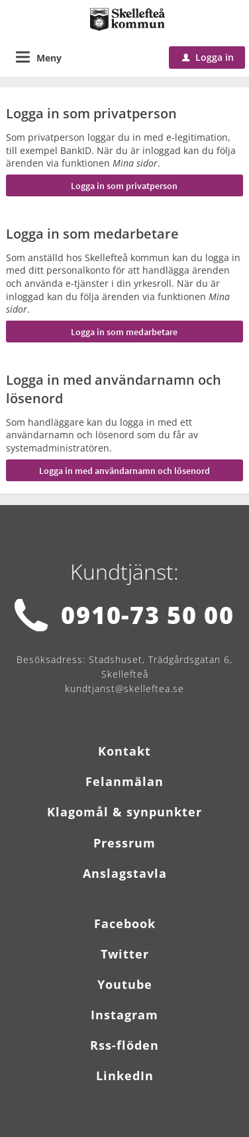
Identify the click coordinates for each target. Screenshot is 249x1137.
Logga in (208, 57)
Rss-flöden (124, 1045)
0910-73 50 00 (147, 615)
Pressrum (124, 843)
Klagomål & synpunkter (124, 812)
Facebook (125, 923)
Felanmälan (124, 781)
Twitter (125, 954)
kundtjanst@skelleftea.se (124, 688)
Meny (49, 58)
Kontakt (124, 751)
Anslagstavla (125, 873)
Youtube (124, 984)
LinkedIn (125, 1075)
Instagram (124, 1015)
